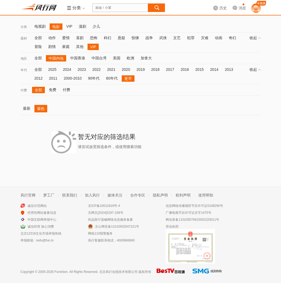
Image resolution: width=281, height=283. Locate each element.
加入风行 (92, 195)
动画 (218, 38)
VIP (69, 26)
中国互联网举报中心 (41, 220)
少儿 (96, 26)
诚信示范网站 (37, 206)
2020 (126, 69)
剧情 (52, 46)
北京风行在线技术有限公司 (118, 272)
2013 (229, 69)
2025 (52, 69)
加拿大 (146, 58)
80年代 (112, 78)
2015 (199, 69)
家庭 (66, 46)
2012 (38, 78)
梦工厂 (48, 195)
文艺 (177, 38)
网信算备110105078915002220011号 (192, 220)
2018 (155, 69)
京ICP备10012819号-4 (104, 206)
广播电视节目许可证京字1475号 (188, 213)
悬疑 (121, 38)
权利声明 (183, 195)
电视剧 (40, 26)
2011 (53, 78)
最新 (26, 108)
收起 (255, 38)
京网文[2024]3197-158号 (105, 213)
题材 (24, 38)
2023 (82, 69)
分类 (24, 27)
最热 (41, 108)
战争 (149, 38)
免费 (52, 90)
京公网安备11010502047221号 (117, 226)
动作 (52, 38)
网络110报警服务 (100, 233)
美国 (116, 58)
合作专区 (137, 195)
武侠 (163, 38)
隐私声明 (160, 195)
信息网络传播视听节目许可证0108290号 (194, 206)
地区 (24, 58)
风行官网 (28, 195)
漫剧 (82, 26)
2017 (170, 69)
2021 (111, 69)
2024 (67, 69)
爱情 (66, 38)
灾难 (204, 38)
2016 (185, 69)
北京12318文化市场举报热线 (41, 233)
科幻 (107, 38)
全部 (38, 38)
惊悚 (135, 38)
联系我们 (69, 195)
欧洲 (130, 58)
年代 (24, 70)
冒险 (38, 46)
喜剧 (80, 38)
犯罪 (191, 38)
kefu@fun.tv (45, 240)
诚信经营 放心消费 (40, 226)
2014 (214, 69)
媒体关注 (115, 195)
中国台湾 (99, 58)
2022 (96, 69)
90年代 (94, 78)
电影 (56, 26)
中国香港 (77, 58)
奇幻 (232, 38)
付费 (24, 90)
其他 (80, 46)
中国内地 (56, 58)
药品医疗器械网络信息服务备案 (110, 220)
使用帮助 (205, 195)
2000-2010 (73, 78)
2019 (140, 69)
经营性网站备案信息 (41, 213)
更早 (128, 78)
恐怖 (93, 38)
